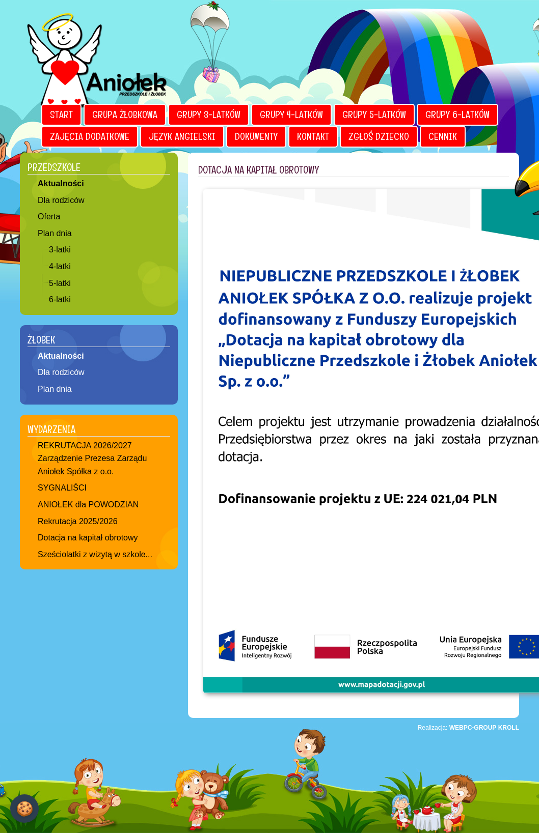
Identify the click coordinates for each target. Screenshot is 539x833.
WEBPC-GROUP (473, 727)
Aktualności (61, 183)
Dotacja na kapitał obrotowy (88, 537)
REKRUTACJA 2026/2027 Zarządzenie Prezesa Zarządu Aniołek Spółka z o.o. (92, 458)
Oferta (49, 216)
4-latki (60, 266)
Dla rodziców (61, 200)
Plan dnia (55, 233)
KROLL (508, 727)
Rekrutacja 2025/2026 (78, 521)
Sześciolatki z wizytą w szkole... (95, 554)
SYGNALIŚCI (62, 487)
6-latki (60, 299)
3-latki (60, 249)
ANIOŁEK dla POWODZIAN (88, 504)
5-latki (60, 283)
